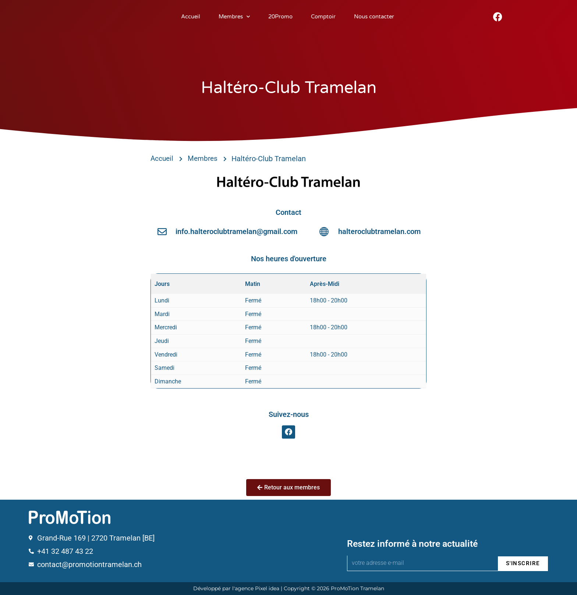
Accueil (190, 16)
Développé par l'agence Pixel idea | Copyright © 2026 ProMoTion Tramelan (288, 588)
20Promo (280, 16)
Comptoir (323, 16)
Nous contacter (374, 16)
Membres (234, 16)
